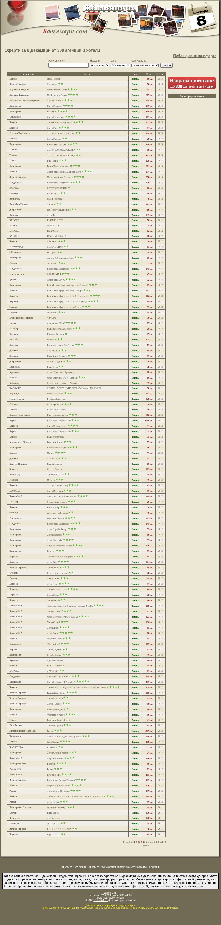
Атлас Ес (51, 215)
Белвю (50, 731)
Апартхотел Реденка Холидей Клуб (64, 171)
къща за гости (53, 78)
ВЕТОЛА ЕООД (101, 900)
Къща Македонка (55, 436)
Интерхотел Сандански (58, 182)
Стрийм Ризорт (54, 655)
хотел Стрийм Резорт (57, 529)
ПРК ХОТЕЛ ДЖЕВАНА (59, 829)
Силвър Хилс (53, 578)
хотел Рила (52, 562)
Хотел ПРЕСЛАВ (55, 474)
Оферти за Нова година (73, 867)
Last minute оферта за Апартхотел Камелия (67, 285)
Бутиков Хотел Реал (56, 399)
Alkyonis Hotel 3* (55, 100)
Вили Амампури (55, 709)
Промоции (154, 867)
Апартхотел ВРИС (56, 279)
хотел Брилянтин (55, 404)
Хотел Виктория (55, 491)
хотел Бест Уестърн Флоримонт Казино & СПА (70, 606)
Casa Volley (52, 350)
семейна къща (54, 818)
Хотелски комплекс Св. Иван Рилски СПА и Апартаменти (75, 796)
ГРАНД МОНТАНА (56, 236)
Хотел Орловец (54, 106)
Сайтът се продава (110, 8)
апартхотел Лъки (55, 758)
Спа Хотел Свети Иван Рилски (61, 496)
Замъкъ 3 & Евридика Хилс (60, 258)
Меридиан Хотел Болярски (60, 177)
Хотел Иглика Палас (57, 426)
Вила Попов (53, 813)
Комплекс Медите (56, 518)
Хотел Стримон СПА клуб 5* (61, 682)
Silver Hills (52, 263)
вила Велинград (54, 199)
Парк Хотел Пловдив (57, 356)
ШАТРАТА (52, 747)
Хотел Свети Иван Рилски (59, 122)
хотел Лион (53, 584)
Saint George (53, 742)
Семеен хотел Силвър (57, 573)
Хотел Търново (54, 704)
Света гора (52, 84)
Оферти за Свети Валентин (132, 867)
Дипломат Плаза (55, 660)
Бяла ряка (51, 252)
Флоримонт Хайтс (56, 715)
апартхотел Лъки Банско (58, 785)
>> (165, 842)
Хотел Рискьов (54, 139)
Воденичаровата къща (57, 415)
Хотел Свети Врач (56, 117)
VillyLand (51, 318)
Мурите (51, 453)
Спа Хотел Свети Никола (59, 676)
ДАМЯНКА (53, 671)
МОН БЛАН (53, 225)
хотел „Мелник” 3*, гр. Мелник (62, 377)
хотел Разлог (53, 802)
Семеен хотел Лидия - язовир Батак (64, 736)
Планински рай (54, 464)
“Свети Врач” (54, 644)
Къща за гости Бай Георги (59, 328)
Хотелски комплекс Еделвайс (61, 556)
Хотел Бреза (53, 595)
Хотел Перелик (54, 534)
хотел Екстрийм (54, 540)
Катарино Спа (53, 774)
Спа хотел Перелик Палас (59, 545)
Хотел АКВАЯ (54, 567)
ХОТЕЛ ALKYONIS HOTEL (61, 133)
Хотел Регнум (53, 611)
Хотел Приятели (55, 698)
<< (124, 842)
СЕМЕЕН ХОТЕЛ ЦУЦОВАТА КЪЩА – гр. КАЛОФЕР (74, 388)
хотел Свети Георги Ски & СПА (62, 617)
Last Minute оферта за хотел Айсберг (65, 290)
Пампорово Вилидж (56, 144)
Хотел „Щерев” (55, 649)
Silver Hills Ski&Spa (56, 807)
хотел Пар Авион (55, 393)
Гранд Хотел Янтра (56, 693)
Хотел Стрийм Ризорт (57, 753)
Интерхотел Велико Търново (61, 780)
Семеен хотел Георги (57, 502)
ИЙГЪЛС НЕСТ (55, 220)
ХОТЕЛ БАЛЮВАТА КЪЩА (61, 150)
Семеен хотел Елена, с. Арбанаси (63, 383)
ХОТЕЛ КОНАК (55, 247)
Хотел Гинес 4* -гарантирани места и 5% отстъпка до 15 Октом (77, 687)
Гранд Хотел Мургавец (58, 166)
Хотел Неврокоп (55, 725)
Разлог (50, 769)
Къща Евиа (52, 367)
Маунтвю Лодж (55, 638)
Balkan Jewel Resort (56, 409)
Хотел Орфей (53, 622)
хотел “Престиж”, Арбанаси (60, 372)
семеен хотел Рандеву (57, 513)
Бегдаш (50, 339)
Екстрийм (52, 111)
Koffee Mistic (53, 193)
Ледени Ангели (54, 469)
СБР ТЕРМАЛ (54, 274)
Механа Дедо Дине (56, 361)
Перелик (51, 764)
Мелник (51, 480)
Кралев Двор (53, 507)
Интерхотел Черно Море (59, 420)
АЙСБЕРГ (52, 241)
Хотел (50, 204)
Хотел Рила (52, 128)
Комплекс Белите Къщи (58, 720)
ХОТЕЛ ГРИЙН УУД (57, 485)
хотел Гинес (53, 633)
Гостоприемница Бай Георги (60, 345)
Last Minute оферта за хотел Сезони (64, 307)
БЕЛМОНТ (52, 230)
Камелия (51, 551)
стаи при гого (53, 823)
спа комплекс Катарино (58, 791)
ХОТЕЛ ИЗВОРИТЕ (57, 188)
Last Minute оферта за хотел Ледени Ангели (68, 296)
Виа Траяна (52, 161)
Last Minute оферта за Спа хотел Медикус (67, 301)
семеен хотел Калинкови (59, 210)
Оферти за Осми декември (102, 867)
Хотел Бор (52, 600)
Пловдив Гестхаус (55, 334)
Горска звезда (53, 834)
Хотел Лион (52, 627)
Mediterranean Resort (57, 89)
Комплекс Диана (55, 442)
